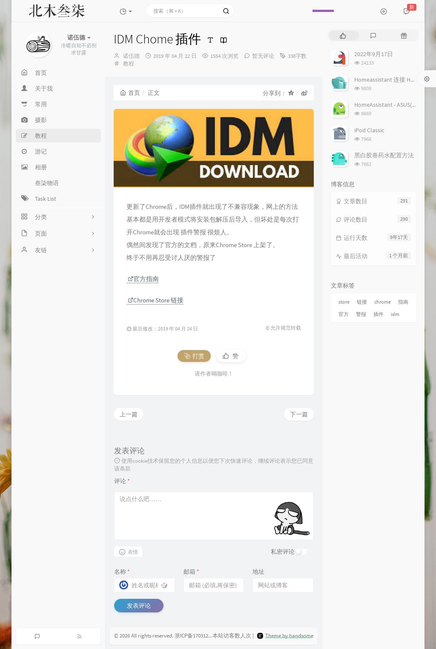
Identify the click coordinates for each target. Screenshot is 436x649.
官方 (343, 314)
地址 (258, 571)
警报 (361, 314)
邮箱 (191, 571)
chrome (382, 302)
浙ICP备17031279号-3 (199, 635)
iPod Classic (369, 130)
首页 (130, 93)
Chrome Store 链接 (156, 300)
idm (395, 314)
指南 (403, 302)
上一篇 (129, 414)
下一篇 (299, 414)
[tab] (343, 35)
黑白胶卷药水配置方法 (384, 155)
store (344, 302)
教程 (128, 63)
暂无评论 (263, 56)
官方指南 (143, 279)
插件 (378, 314)
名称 (122, 571)
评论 (122, 481)
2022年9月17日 (373, 54)
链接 (362, 302)
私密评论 (283, 551)
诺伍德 (131, 56)
